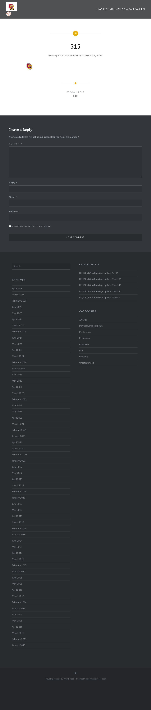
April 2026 (17, 288)
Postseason (85, 332)
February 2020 (19, 454)
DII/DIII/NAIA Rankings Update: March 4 (99, 297)
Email (13, 197)
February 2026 (19, 300)
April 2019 (17, 479)
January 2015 (18, 645)
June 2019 (17, 467)
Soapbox (83, 356)
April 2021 (17, 417)
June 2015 (17, 614)
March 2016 (18, 596)
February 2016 (19, 602)
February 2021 (19, 430)
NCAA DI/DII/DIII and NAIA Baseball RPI (120, 9)
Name (13, 183)
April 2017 (17, 553)
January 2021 (18, 436)
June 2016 (17, 577)
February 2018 (19, 528)
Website (14, 211)
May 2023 (17, 380)
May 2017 (17, 546)
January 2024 (18, 368)
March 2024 (18, 356)
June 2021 (17, 405)
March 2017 (18, 559)
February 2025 (19, 331)
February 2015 (19, 639)
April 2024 (17, 350)
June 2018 (17, 503)
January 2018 (18, 534)
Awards (83, 319)
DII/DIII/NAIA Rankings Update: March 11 (100, 291)
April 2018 (17, 516)
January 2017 (18, 571)
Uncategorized (86, 362)
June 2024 (17, 337)
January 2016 (18, 608)
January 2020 (18, 460)
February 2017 (19, 565)
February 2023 (19, 399)
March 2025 (18, 325)
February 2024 (19, 362)
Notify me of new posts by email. (32, 226)
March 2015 (18, 633)
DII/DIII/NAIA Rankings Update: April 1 (98, 273)
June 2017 (17, 540)
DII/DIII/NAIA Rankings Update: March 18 (100, 285)
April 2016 (17, 590)
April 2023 (17, 387)
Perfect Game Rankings (91, 325)
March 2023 (18, 393)
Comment (15, 144)
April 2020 (17, 442)
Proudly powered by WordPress (59, 678)
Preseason (84, 338)
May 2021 (17, 411)
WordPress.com (98, 678)
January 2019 (18, 497)
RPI (81, 350)
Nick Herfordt (68, 55)
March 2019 (18, 485)
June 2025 (17, 307)
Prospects (84, 344)
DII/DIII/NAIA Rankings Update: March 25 (100, 279)
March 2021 (18, 424)
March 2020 (18, 448)
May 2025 (17, 313)
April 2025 (17, 319)
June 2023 (17, 374)
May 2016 (17, 583)
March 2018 (18, 522)
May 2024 (17, 344)
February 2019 (19, 491)
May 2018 (17, 510)
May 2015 (17, 620)
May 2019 (17, 473)
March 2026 (18, 294)
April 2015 (17, 626)
